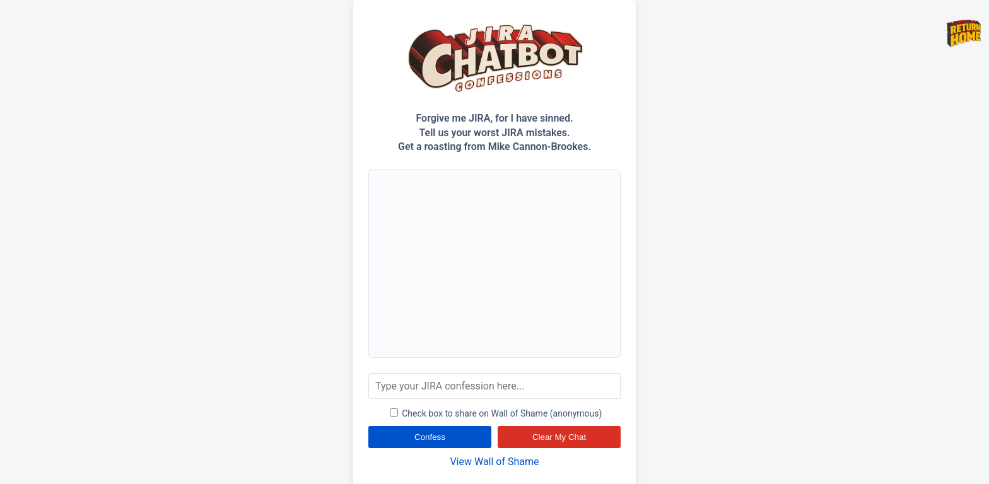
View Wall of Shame (494, 462)
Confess (429, 437)
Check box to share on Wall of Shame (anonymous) (496, 413)
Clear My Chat (559, 437)
